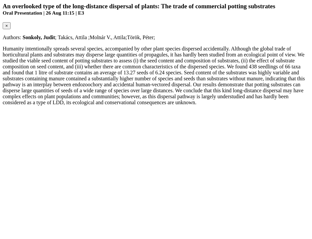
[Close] (7, 25)
